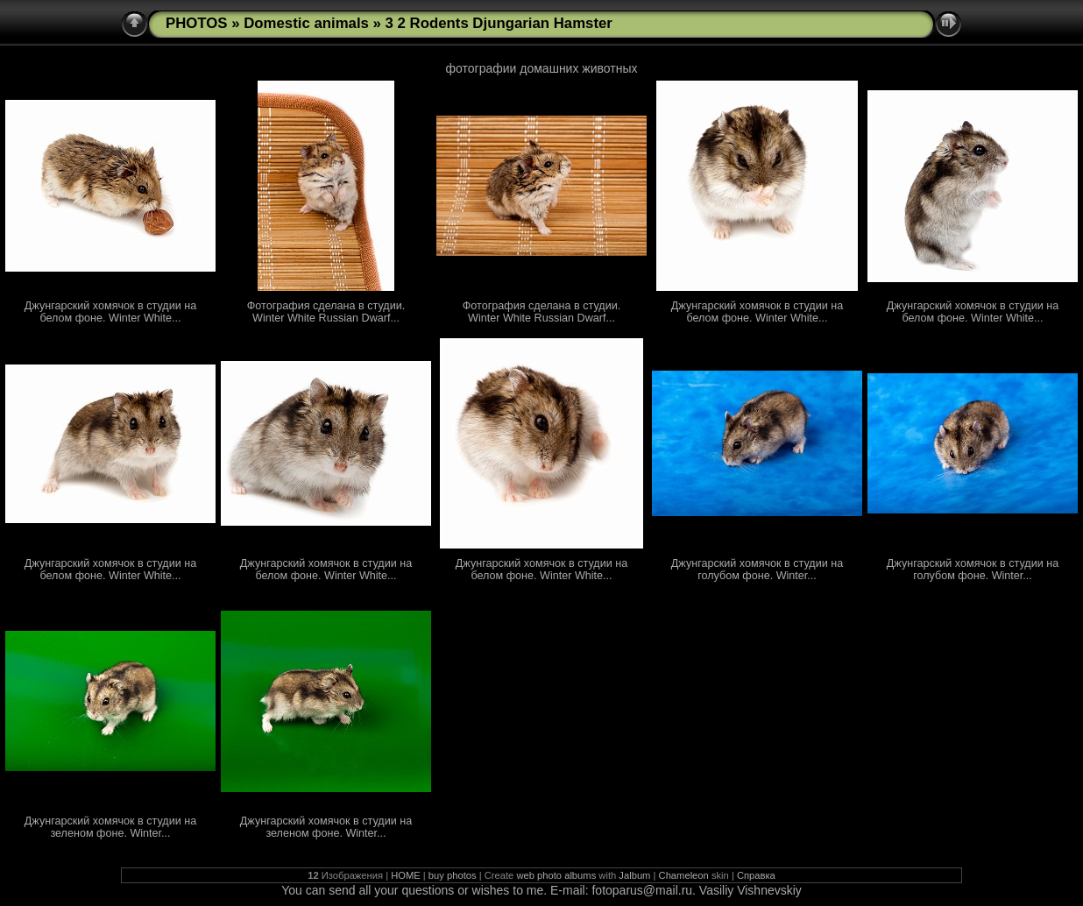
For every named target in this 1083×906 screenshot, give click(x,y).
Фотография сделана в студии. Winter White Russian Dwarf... (326, 312)
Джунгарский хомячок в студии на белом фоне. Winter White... (110, 312)
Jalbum (634, 875)
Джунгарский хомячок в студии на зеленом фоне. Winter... (110, 827)
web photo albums (556, 875)
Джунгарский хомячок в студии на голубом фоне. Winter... (757, 569)
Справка (756, 875)
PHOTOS (197, 23)
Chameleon (684, 875)
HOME (406, 875)
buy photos (452, 875)
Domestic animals (306, 23)
